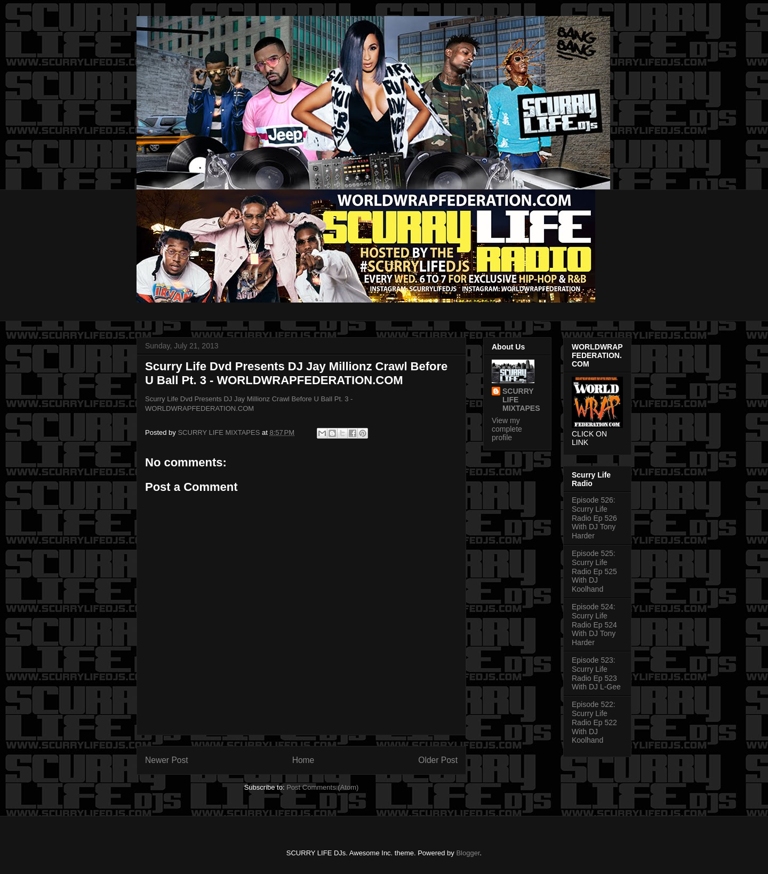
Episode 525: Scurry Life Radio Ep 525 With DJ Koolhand (594, 571)
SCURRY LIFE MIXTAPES (521, 399)
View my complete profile (507, 429)
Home (303, 760)
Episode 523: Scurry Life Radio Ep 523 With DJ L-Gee (596, 673)
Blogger (467, 853)
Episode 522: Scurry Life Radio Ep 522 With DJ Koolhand (594, 722)
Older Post (438, 760)
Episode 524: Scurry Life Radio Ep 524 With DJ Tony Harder (594, 624)
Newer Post (166, 760)
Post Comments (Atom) (322, 787)
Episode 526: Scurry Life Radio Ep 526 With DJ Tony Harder (594, 518)
